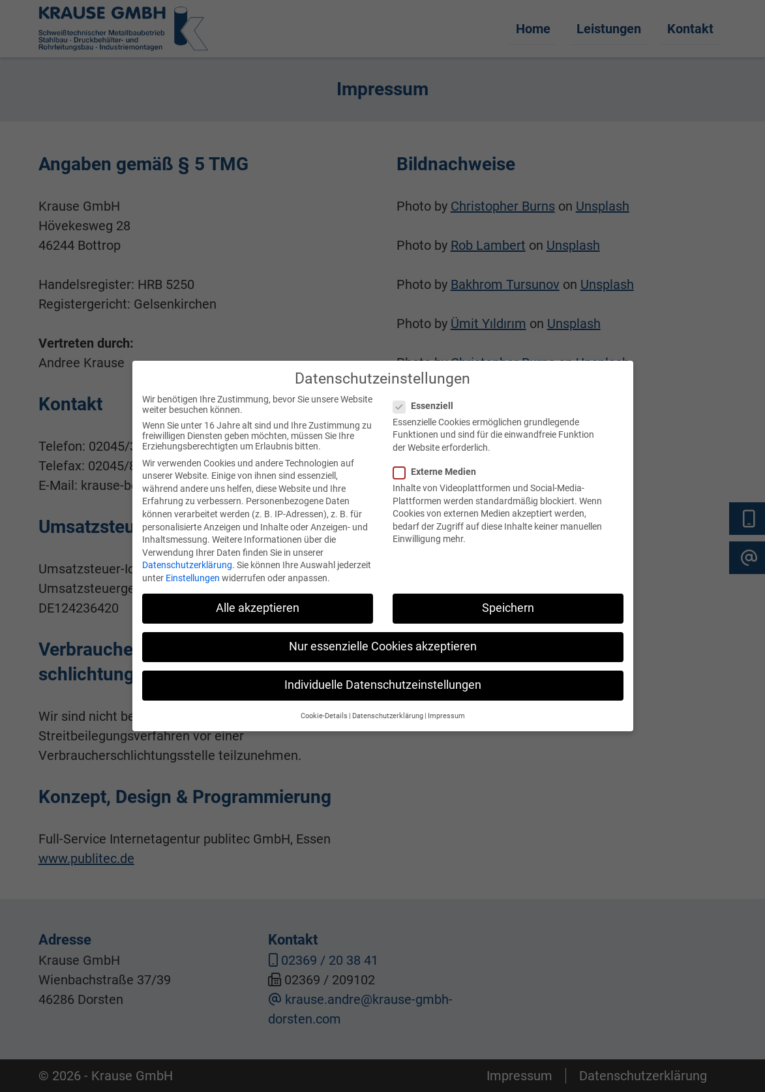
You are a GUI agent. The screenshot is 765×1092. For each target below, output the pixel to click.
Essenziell (428, 394)
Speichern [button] (508, 597)
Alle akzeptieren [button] (257, 597)
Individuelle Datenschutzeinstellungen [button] (382, 674)
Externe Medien (440, 461)
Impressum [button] (446, 705)
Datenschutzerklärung (187, 554)
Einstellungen (193, 567)
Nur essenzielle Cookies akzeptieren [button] (383, 636)
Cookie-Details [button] (324, 705)
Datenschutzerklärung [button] (387, 705)
